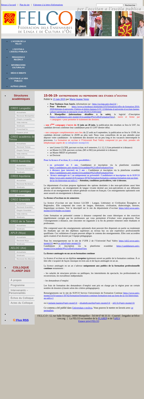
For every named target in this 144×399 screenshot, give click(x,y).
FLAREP (102, 318)
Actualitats (21, 112)
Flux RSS (22, 320)
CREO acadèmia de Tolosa (22, 138)
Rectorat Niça (23, 241)
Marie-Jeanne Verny (79, 99)
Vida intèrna (22, 122)
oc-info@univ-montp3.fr (69, 243)
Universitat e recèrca (82, 307)
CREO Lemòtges (21, 191)
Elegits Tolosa (23, 150)
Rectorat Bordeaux (25, 184)
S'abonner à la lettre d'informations (48, 5)
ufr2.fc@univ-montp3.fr (124, 303)
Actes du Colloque (22, 303)
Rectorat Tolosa (24, 147)
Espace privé (22, 132)
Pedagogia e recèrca (18, 58)
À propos (16, 280)
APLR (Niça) (18, 233)
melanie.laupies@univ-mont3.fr (62, 303)
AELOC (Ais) (18, 248)
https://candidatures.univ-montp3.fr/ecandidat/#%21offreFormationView (82, 117)
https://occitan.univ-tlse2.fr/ (104, 104)
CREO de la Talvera (23, 221)
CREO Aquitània (20, 176)
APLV (117, 318)
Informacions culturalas (18, 66)
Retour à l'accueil (8, 5)
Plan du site (24, 5)
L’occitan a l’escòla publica (18, 50)
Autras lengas (18, 86)
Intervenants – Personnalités (18, 291)
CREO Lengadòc (21, 108)
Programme (18, 285)
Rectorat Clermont (25, 169)
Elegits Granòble (24, 210)
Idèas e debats (18, 73)
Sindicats (21, 126)
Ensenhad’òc (22, 129)
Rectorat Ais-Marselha (26, 259)
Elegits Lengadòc (24, 119)
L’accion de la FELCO (18, 42)
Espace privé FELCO (88, 321)
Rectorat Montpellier (26, 116)
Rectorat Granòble (25, 207)
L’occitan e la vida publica (18, 79)
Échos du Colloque (22, 298)
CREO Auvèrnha (21, 161)
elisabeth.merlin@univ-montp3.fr (95, 303)
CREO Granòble (20, 199)
